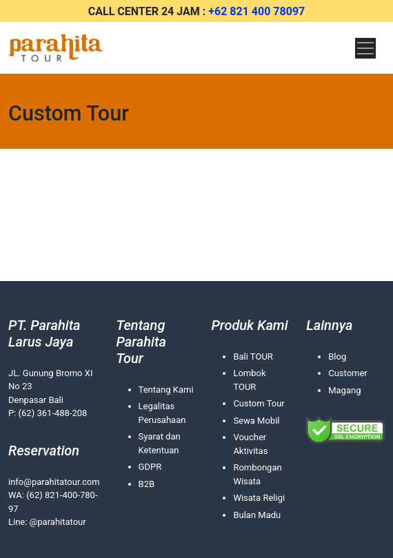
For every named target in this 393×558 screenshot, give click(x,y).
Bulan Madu (257, 515)
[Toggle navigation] (365, 48)
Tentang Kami (166, 389)
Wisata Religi (259, 498)
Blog (337, 356)
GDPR (150, 467)
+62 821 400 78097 (256, 11)
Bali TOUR (252, 356)
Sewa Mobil (256, 420)
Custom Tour (258, 403)
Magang (344, 390)
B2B (147, 484)
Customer (347, 373)
